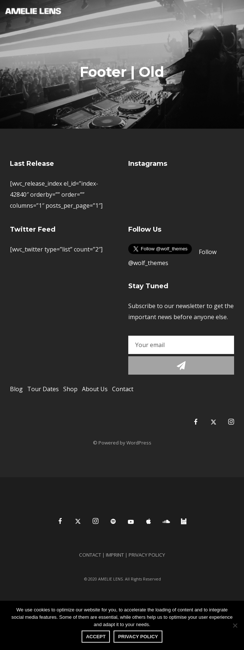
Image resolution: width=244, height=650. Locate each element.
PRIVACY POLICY (138, 636)
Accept (95, 636)
